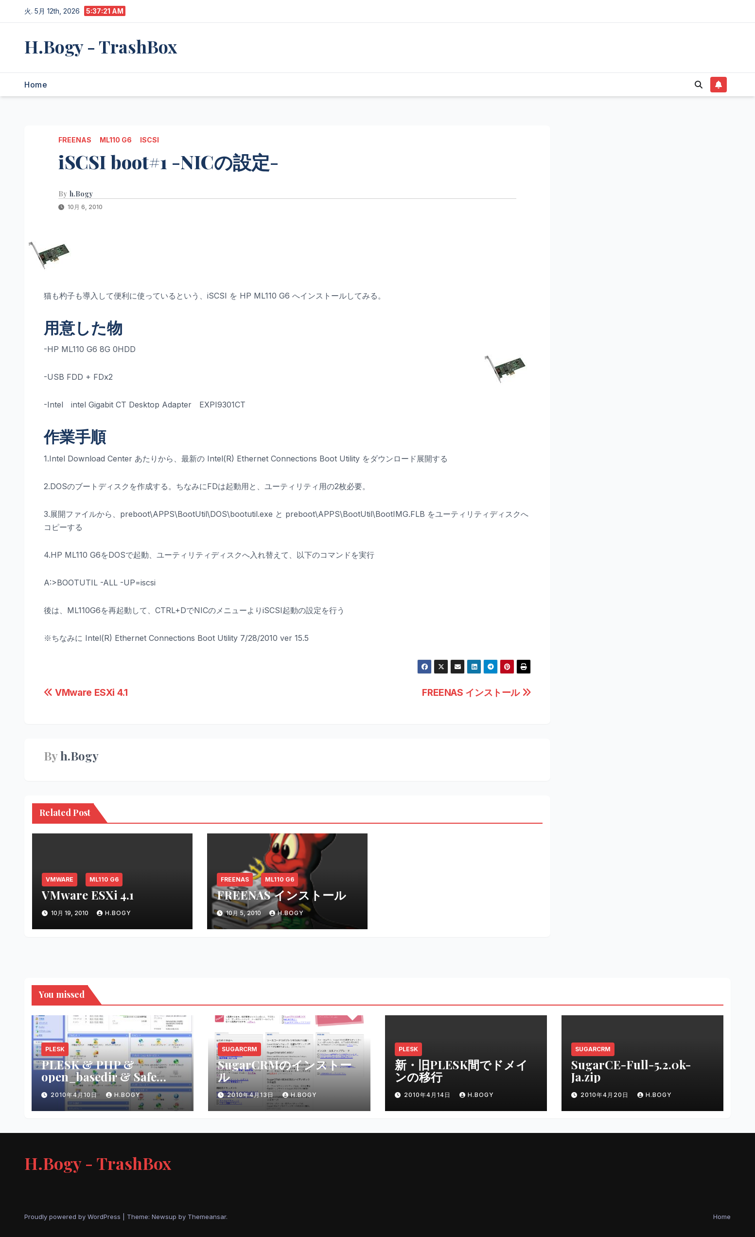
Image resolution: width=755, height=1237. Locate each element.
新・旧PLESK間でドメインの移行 (461, 1070)
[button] (698, 84)
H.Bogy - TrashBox (100, 46)
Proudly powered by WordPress (73, 1216)
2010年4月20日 (605, 1094)
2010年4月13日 (251, 1094)
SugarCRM (239, 1049)
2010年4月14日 (428, 1094)
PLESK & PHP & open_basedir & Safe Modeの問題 (99, 1076)
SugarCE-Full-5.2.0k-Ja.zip (631, 1070)
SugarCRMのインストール (284, 1070)
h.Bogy (81, 194)
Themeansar (207, 1216)
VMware (59, 879)
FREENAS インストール (476, 692)
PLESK (55, 1049)
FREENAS (74, 140)
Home (35, 84)
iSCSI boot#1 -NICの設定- (168, 161)
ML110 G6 (116, 140)
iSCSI (149, 140)
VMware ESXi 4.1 (85, 692)
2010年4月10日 (75, 1094)
